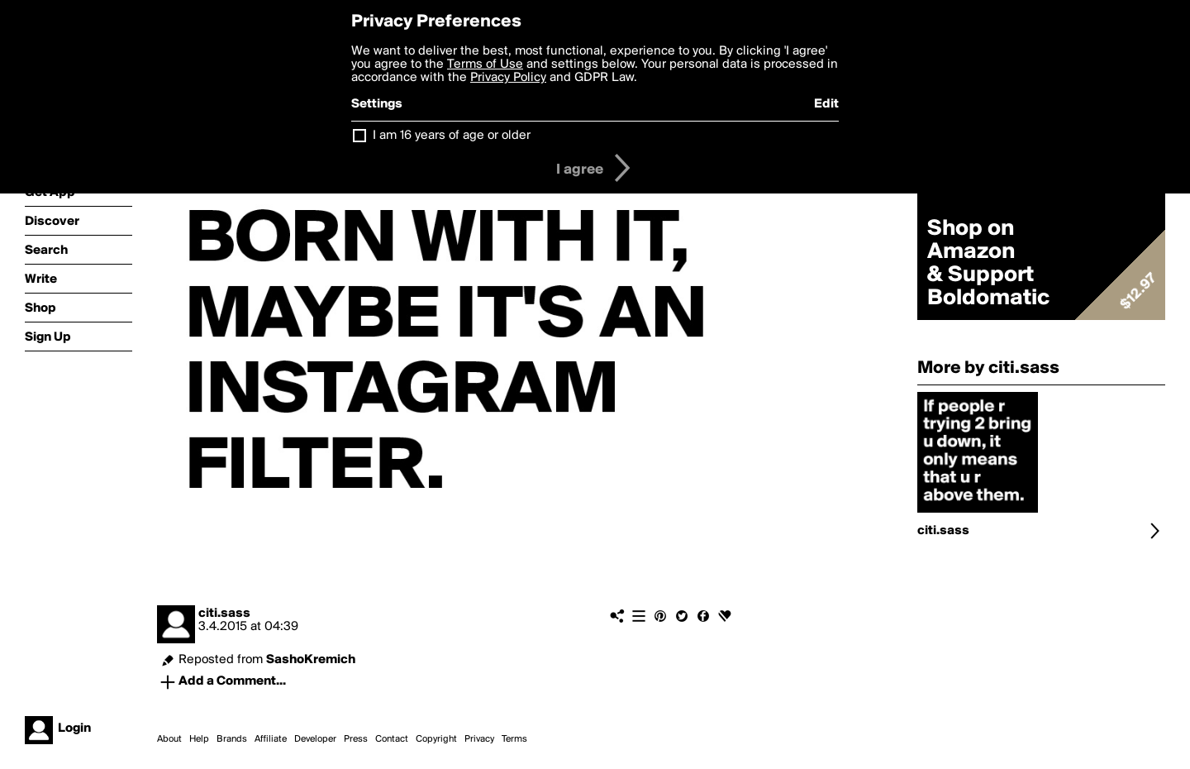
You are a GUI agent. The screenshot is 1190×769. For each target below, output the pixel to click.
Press (356, 739)
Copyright (436, 739)
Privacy (479, 739)
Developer (315, 739)
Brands (232, 739)
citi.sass (224, 613)
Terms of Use (485, 64)
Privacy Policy (508, 77)
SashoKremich (310, 659)
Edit (826, 104)
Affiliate (271, 739)
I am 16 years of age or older (452, 135)
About (169, 739)
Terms (514, 739)
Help (199, 739)
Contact (391, 739)
